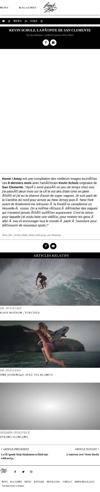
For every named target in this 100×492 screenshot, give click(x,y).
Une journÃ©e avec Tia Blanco (26, 374)
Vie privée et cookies (13, 486)
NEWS (4, 7)
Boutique (23, 37)
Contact (67, 482)
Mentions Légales (84, 482)
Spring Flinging (14, 437)
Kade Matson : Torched (20, 312)
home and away (37, 235)
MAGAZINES (27, 7)
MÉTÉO (5, 37)
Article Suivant (86, 449)
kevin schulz (21, 235)
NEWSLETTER (53, 482)
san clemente (54, 235)
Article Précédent (16, 449)
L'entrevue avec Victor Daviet (82, 454)
